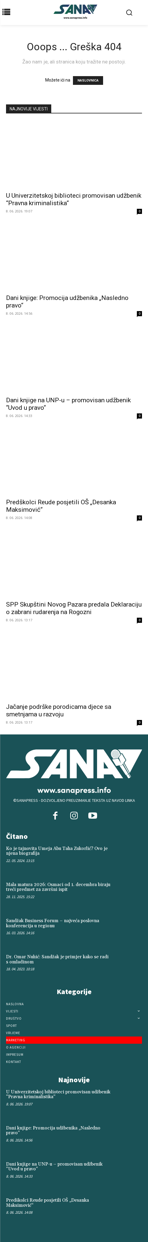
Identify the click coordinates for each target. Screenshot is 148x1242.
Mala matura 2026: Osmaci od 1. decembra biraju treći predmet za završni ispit (58, 887)
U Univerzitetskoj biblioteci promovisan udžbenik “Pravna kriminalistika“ (58, 1094)
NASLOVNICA (88, 80)
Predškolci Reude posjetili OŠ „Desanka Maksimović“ (47, 1202)
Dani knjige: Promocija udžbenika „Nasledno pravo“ (53, 1130)
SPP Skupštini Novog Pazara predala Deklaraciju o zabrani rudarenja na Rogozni (74, 608)
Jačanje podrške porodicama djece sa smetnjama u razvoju (58, 710)
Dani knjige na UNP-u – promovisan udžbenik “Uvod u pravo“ (54, 1166)
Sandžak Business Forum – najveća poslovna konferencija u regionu (52, 923)
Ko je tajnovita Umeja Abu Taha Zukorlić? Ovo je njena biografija (57, 851)
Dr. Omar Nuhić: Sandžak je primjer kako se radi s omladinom (57, 959)
